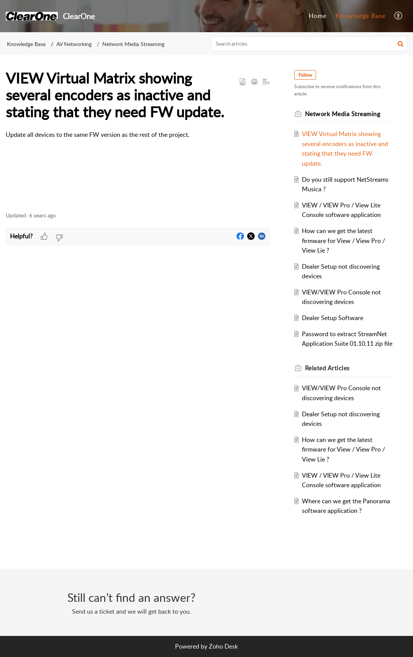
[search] (309, 43)
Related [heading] (327, 368)
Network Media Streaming (133, 44)
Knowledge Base (26, 44)
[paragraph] (138, 135)
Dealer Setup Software (332, 318)
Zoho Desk (223, 646)
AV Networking (74, 44)
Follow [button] (305, 75)
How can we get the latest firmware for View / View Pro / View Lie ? (343, 241)
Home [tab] (317, 15)
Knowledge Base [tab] (360, 15)
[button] (398, 16)
